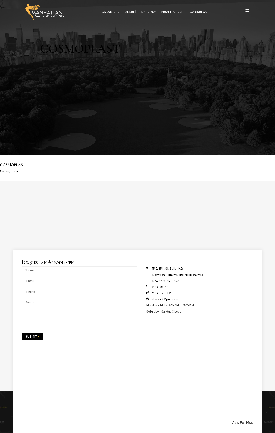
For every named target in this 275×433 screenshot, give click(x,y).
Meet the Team (172, 12)
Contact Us (198, 12)
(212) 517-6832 (161, 293)
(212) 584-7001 (161, 287)
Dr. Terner (148, 12)
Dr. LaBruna (110, 12)
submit (31, 336)
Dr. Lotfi (130, 12)
